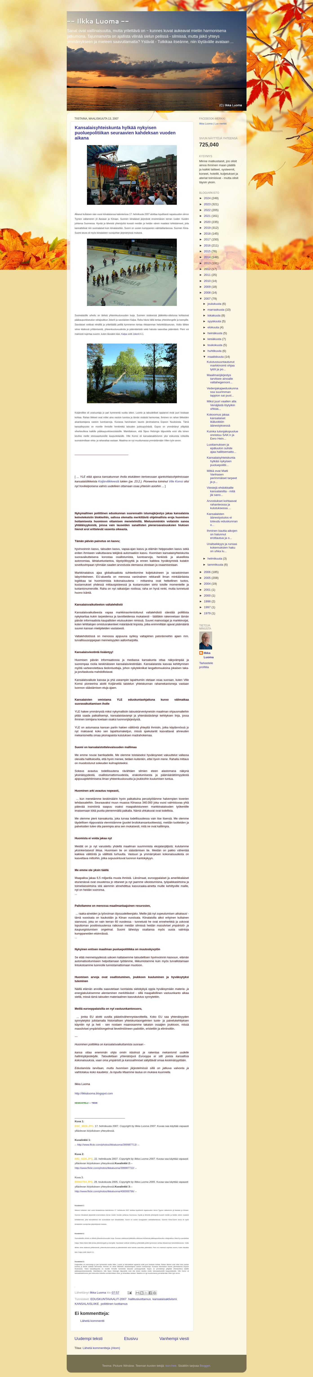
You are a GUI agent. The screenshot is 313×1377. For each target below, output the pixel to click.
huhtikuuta (215, 351)
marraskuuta (216, 309)
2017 (207, 239)
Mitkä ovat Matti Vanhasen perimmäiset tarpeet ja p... (222, 476)
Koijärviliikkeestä (108, 481)
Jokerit (136, 334)
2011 (207, 275)
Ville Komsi (176, 481)
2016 (207, 245)
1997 (207, 607)
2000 (207, 595)
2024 (207, 198)
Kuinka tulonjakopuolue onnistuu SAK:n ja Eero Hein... (222, 435)
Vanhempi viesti (174, 1338)
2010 (207, 281)
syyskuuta (215, 321)
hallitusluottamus (139, 1299)
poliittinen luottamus (114, 1303)
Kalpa (124, 334)
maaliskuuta (216, 356)
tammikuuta (216, 564)
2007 (207, 298)
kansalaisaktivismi (165, 1299)
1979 (207, 613)
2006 (207, 572)
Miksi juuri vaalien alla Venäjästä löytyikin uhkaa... (221, 405)
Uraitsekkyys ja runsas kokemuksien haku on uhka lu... (222, 547)
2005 (207, 578)
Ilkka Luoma (206, 123)
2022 (207, 210)
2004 (207, 583)
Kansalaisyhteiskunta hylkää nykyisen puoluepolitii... (221, 461)
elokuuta (214, 327)
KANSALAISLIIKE (87, 1303)
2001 (207, 589)
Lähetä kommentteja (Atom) (101, 1348)
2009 (207, 286)
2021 (207, 216)
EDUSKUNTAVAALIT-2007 (109, 1299)
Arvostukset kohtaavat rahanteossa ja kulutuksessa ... (222, 504)
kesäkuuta (215, 339)
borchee (170, 1365)
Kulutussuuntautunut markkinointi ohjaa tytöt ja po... (221, 365)
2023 (207, 204)
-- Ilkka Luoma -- (98, 21)
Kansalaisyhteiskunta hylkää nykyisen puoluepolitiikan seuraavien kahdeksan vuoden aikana (125, 132)
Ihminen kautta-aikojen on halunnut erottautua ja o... (222, 534)
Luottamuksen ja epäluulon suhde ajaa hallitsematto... (221, 448)
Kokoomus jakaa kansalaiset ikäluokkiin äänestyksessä (218, 420)
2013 (207, 263)
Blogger (205, 1365)
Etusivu (131, 1338)
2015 (207, 251)
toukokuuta (215, 345)
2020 (207, 222)
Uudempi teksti (89, 1338)
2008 (207, 292)
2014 (207, 257)
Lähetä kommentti (92, 1321)
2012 (207, 269)
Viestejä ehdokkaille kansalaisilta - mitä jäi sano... (221, 491)
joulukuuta (215, 303)
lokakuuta (215, 315)
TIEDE (95, 1103)
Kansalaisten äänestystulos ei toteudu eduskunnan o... (222, 519)
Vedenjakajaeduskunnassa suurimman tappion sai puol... (222, 392)
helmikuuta (215, 558)
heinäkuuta (215, 333)
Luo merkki (221, 123)
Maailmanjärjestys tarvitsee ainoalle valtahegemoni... (220, 378)
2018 (207, 233)
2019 (207, 227)
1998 (207, 601)
